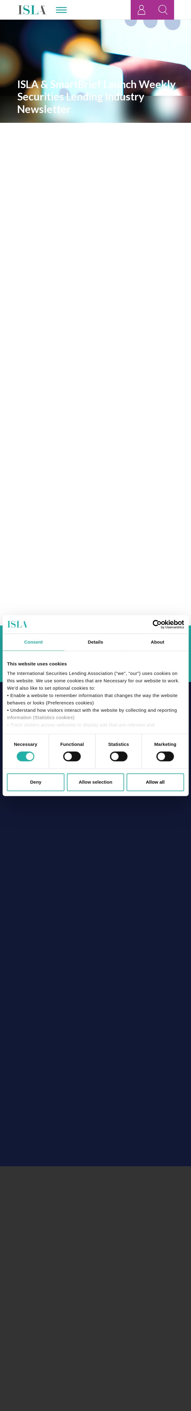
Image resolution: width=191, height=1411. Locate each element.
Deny (36, 782)
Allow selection (95, 782)
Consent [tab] (33, 642)
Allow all (155, 782)
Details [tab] (95, 642)
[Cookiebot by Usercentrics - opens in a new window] (157, 624)
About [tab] (157, 642)
